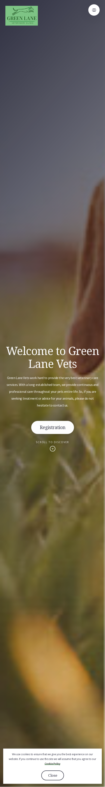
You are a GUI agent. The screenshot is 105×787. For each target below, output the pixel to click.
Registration (52, 428)
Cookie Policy (52, 764)
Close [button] (52, 775)
